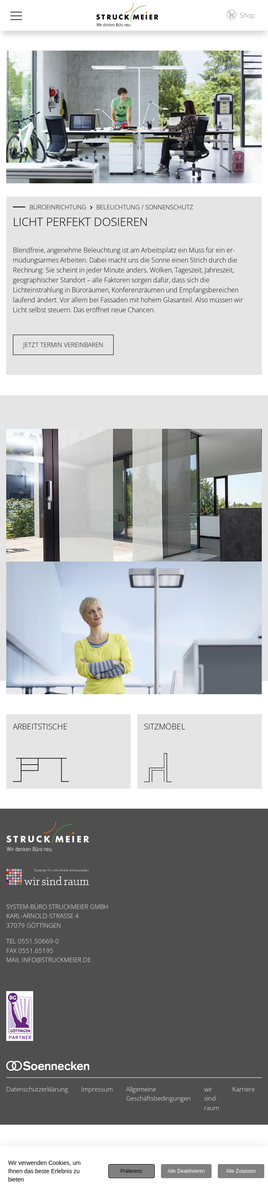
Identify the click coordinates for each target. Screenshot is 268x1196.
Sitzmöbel (164, 751)
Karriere (243, 1089)
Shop (241, 15)
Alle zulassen (241, 1171)
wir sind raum (211, 1098)
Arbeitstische (41, 751)
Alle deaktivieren (186, 1171)
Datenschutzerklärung (37, 1089)
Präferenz (131, 1171)
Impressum (97, 1089)
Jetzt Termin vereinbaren (63, 344)
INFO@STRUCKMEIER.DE (56, 959)
